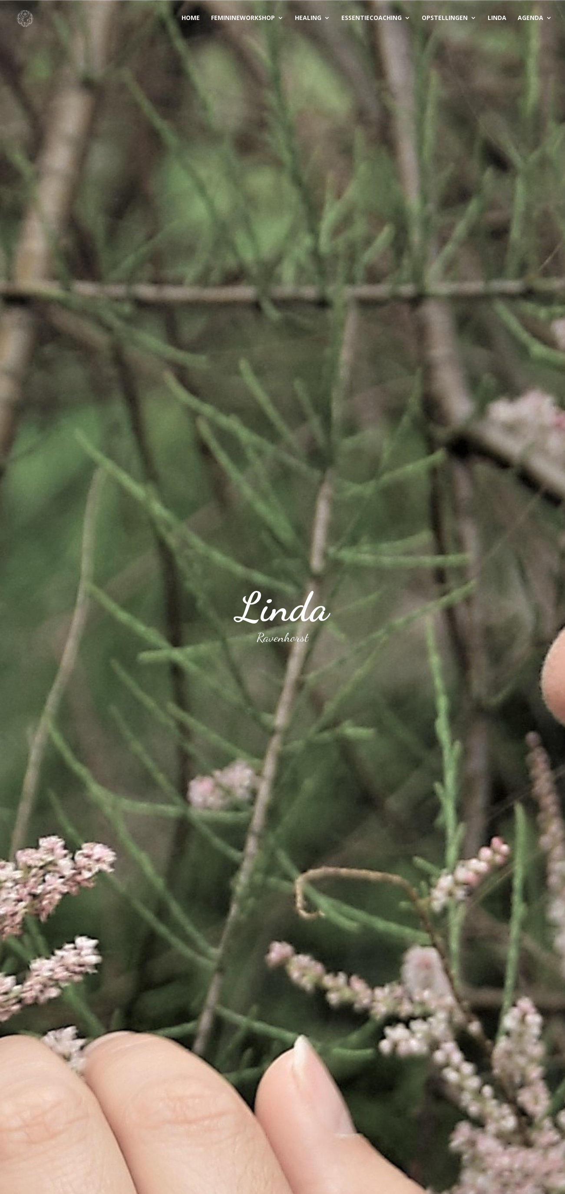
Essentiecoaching (371, 18)
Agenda (530, 18)
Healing (308, 18)
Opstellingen (445, 18)
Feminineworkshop (243, 18)
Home (191, 18)
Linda (497, 18)
